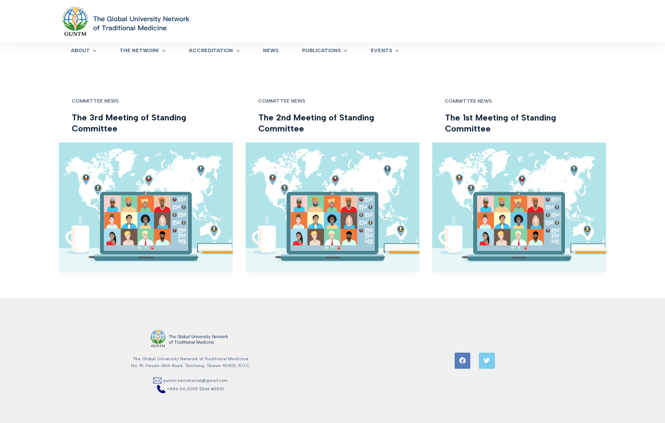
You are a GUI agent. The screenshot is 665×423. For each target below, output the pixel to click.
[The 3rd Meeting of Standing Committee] (146, 207)
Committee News (95, 101)
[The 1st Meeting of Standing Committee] (519, 208)
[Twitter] (487, 361)
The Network (144, 51)
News (271, 50)
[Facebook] (463, 361)
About (84, 51)
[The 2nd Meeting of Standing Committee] (332, 207)
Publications (325, 51)
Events (386, 51)
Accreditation (215, 51)
